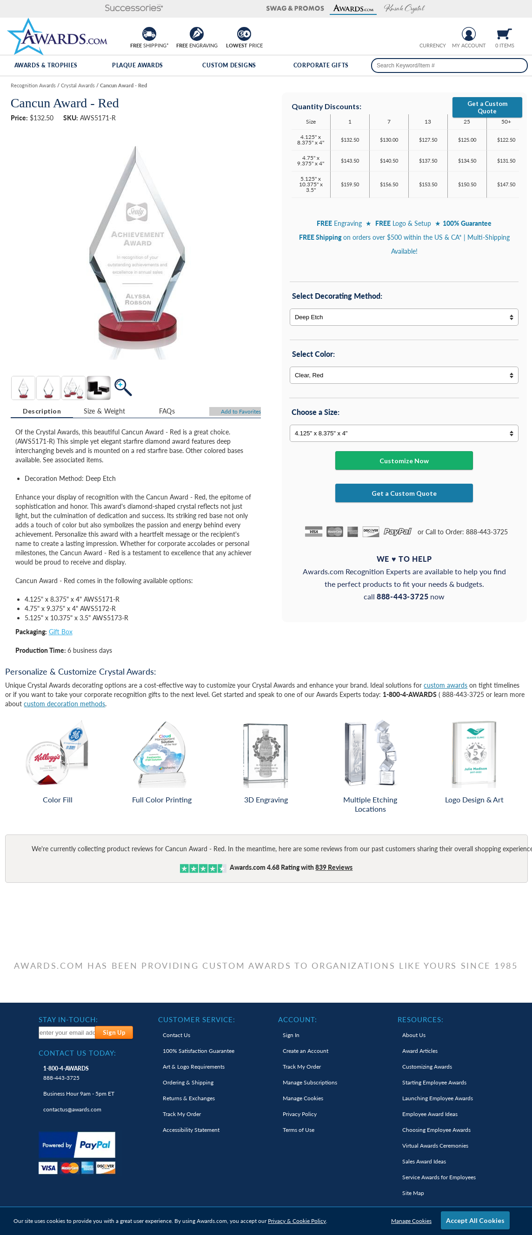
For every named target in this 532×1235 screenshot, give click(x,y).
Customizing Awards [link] (427, 1066)
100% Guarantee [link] (198, 1050)
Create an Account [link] (305, 1050)
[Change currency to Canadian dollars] (440, 33)
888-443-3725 (66, 1073)
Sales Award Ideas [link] (424, 1161)
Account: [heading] (297, 1019)
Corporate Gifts (321, 65)
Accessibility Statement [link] (191, 1129)
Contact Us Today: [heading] (77, 1053)
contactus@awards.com (72, 1109)
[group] (433, 33)
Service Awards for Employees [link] (439, 1177)
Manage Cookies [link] (303, 1098)
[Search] (517, 65)
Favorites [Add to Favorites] (241, 411)
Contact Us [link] (176, 1034)
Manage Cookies (411, 1220)
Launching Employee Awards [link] (437, 1098)
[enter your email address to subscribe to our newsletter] (67, 1032)
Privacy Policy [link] (300, 1113)
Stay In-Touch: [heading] (68, 1019)
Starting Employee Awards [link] (434, 1082)
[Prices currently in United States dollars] (426, 33)
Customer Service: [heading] (196, 1019)
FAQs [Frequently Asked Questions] (167, 411)
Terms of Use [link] (298, 1129)
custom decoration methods (64, 704)
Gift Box (61, 632)
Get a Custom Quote (487, 107)
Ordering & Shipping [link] (188, 1082)
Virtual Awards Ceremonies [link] (435, 1145)
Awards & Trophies (46, 65)
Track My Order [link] (182, 1113)
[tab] (42, 411)
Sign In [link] (291, 1034)
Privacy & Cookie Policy (297, 1220)
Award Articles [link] (420, 1050)
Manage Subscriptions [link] (310, 1082)
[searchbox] (449, 65)
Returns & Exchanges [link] (189, 1098)
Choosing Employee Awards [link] (436, 1129)
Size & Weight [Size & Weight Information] (105, 411)
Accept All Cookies (475, 1220)
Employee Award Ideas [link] (430, 1113)
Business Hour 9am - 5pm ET (78, 1093)
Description (42, 411)
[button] (36, 8)
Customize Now (404, 461)
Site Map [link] (413, 1192)
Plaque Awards (137, 65)
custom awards (445, 685)
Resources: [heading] (421, 1019)
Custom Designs (229, 65)
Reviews (333, 867)
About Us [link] (414, 1034)
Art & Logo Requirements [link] (194, 1066)
